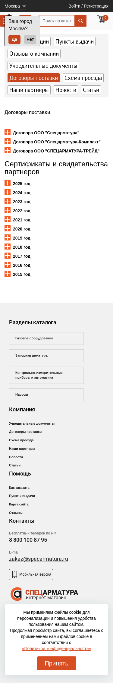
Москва (12, 5)
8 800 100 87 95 (28, 540)
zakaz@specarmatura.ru (38, 559)
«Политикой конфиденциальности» (56, 648)
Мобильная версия (31, 574)
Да (14, 39)
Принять (56, 663)
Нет (30, 39)
